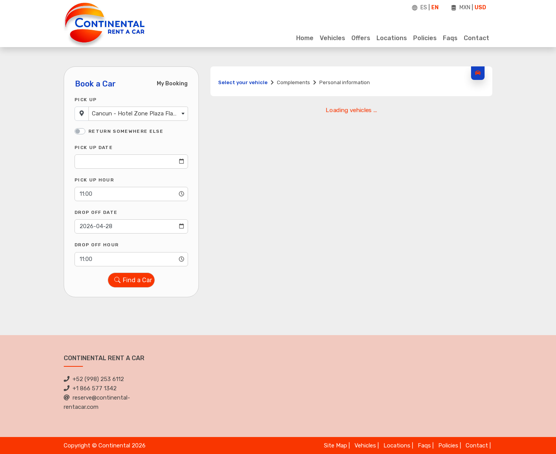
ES (423, 7)
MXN (464, 7)
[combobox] (138, 114)
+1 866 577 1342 (90, 388)
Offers (360, 38)
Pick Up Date (94, 147)
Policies (425, 38)
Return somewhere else (125, 131)
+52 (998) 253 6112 (94, 379)
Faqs (450, 38)
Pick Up (86, 99)
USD (480, 7)
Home (305, 38)
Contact (476, 38)
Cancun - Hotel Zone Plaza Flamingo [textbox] (140, 113)
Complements (293, 82)
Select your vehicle (243, 82)
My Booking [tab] (172, 83)
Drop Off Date (96, 212)
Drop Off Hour (97, 244)
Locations (391, 38)
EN (435, 7)
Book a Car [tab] (95, 83)
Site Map (335, 445)
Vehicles (332, 38)
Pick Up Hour (94, 180)
